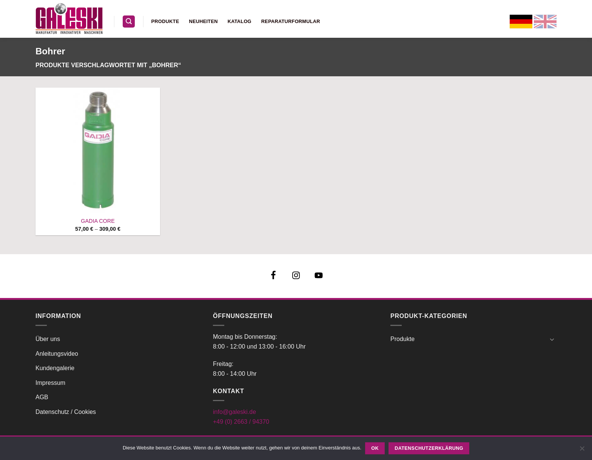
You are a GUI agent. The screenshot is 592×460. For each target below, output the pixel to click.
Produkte (165, 21)
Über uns (47, 339)
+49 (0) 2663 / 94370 (241, 421)
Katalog (239, 21)
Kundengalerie (54, 368)
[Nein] (581, 451)
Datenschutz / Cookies (65, 412)
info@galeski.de (234, 412)
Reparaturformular (290, 21)
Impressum (50, 383)
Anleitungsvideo (56, 353)
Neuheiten (203, 21)
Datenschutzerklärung (429, 448)
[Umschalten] (552, 339)
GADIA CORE (98, 221)
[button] (129, 21)
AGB (41, 397)
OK (375, 448)
